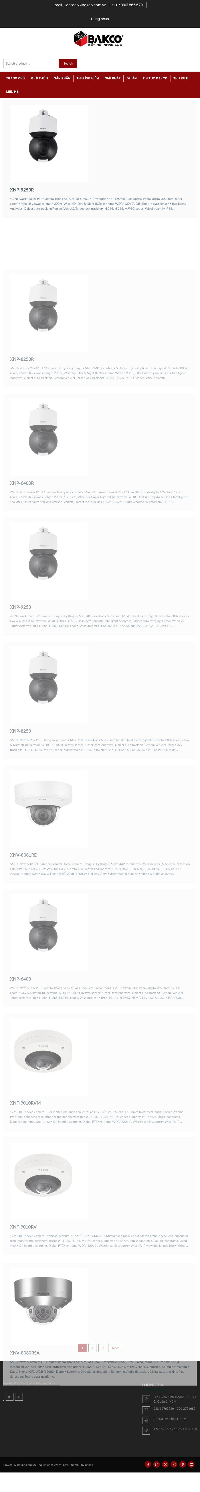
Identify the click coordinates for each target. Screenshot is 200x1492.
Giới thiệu (39, 78)
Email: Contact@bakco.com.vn (79, 5)
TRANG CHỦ (15, 78)
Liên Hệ (12, 91)
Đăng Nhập (100, 18)
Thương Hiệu (88, 78)
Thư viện (180, 78)
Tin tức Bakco (155, 78)
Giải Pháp (113, 78)
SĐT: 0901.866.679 (127, 5)
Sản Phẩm (62, 78)
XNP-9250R (22, 210)
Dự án (132, 78)
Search (68, 63)
